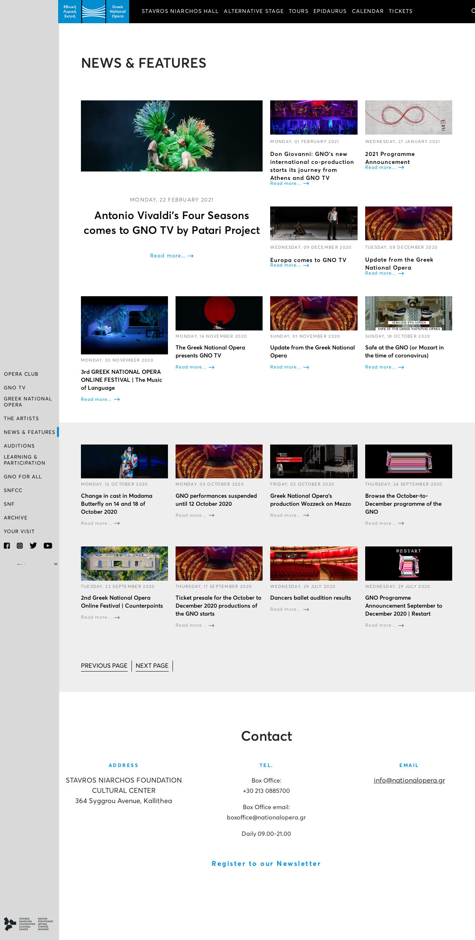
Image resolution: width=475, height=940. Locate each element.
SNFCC (13, 490)
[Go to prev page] (105, 665)
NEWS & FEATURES (29, 432)
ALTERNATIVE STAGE (255, 11)
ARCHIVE (16, 518)
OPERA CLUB (21, 374)
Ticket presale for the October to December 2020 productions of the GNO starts (219, 605)
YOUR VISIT (19, 531)
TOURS (299, 11)
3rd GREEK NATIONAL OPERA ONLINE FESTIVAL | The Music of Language (122, 380)
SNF (9, 504)
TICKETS (402, 11)
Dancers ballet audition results (311, 597)
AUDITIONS (19, 446)
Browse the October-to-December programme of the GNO (403, 503)
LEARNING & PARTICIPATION (25, 460)
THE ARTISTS (21, 418)
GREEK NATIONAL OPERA (28, 402)
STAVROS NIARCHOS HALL (181, 11)
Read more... (169, 256)
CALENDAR (369, 11)
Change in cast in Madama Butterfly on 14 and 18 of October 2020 (117, 503)
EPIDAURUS (331, 11)
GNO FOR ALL (23, 477)
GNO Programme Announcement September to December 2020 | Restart (403, 605)
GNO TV (15, 388)
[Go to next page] (152, 665)
